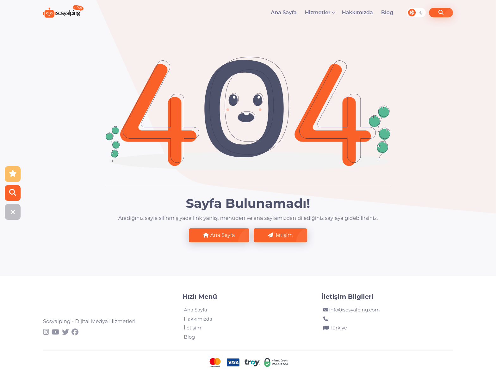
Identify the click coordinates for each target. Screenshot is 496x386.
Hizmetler (318, 12)
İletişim (280, 235)
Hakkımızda (357, 12)
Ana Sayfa (283, 12)
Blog (387, 12)
